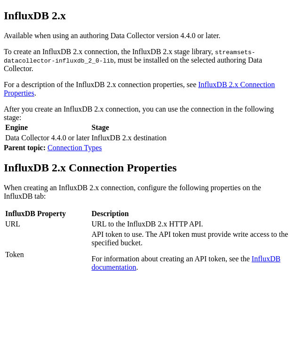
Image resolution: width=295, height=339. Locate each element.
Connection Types (75, 148)
